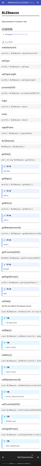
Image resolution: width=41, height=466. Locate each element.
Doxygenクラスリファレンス (16, 34)
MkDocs (12, 463)
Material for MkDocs (24, 463)
